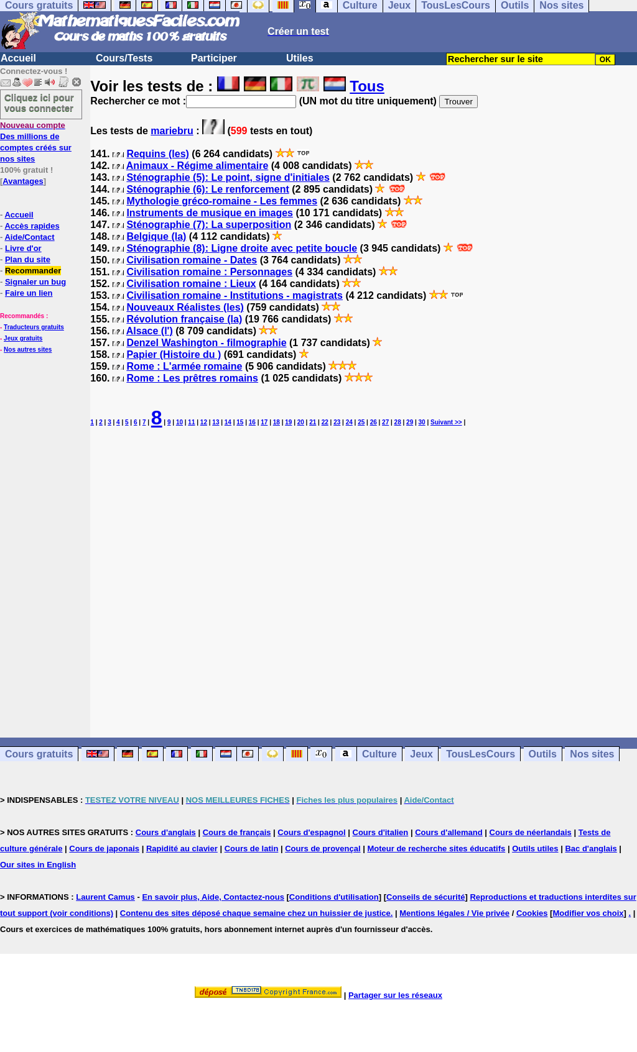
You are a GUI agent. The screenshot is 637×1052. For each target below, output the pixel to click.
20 (300, 422)
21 (312, 422)
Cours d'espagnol (311, 832)
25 (361, 422)
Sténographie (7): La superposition (208, 224)
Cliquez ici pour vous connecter (39, 102)
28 (397, 422)
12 (203, 422)
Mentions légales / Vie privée (454, 913)
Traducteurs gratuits (34, 327)
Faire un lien (29, 293)
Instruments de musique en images (209, 213)
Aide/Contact (29, 237)
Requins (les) (157, 154)
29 (409, 422)
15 (239, 422)
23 (336, 422)
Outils (543, 754)
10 (179, 422)
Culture (379, 754)
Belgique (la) (156, 236)
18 (276, 422)
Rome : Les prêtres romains (192, 378)
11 (191, 422)
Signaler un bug (35, 281)
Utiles (300, 58)
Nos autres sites (28, 349)
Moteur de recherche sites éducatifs (436, 848)
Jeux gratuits (23, 338)
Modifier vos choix (587, 913)
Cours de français (237, 832)
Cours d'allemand (449, 832)
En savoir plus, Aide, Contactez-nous (213, 897)
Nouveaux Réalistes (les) (185, 307)
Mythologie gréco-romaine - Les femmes (221, 201)
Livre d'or (23, 248)
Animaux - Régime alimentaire (197, 165)
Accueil (18, 58)
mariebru (172, 131)
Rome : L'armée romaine (184, 366)
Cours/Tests (124, 58)
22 (325, 422)
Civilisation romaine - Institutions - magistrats (234, 295)
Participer (214, 58)
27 (385, 422)
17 (264, 422)
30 (422, 422)
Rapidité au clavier (182, 848)
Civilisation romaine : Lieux (191, 283)
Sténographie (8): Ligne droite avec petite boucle (241, 248)
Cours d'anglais (166, 832)
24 (349, 422)
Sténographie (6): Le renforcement (207, 189)
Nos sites (592, 754)
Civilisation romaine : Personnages (209, 272)
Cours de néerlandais (531, 832)
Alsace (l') (149, 331)
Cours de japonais (104, 848)
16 (252, 422)
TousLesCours (480, 754)
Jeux (421, 754)
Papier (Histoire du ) (173, 354)
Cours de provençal (322, 848)
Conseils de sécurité (425, 897)
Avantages (22, 181)
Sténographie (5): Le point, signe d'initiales (228, 177)
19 (288, 422)
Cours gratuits (39, 754)
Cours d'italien (381, 832)
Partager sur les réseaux (395, 995)
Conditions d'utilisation (334, 897)
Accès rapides (31, 226)
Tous (367, 86)
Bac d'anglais (590, 848)
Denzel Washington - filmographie (206, 342)
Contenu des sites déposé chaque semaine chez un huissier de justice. (256, 913)
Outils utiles (535, 848)
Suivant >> (446, 422)
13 (215, 422)
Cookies (532, 913)
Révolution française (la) (184, 319)
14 (228, 422)
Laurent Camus (105, 897)
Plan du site (27, 259)
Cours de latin (252, 848)
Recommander (33, 270)
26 (373, 422)
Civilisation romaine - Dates (191, 260)
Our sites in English (38, 864)
